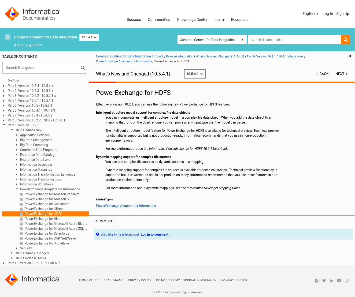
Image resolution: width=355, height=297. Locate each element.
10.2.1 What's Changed (32, 253)
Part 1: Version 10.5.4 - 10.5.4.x (30, 86)
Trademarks (114, 280)
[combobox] (294, 39)
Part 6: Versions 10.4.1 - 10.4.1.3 (31, 110)
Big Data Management (35, 140)
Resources (239, 19)
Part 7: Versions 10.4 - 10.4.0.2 (30, 115)
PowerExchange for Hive (42, 219)
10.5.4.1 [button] (89, 37)
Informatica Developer (35, 164)
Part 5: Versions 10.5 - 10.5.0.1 (30, 105)
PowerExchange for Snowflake (46, 243)
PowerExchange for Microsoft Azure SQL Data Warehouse (56, 228)
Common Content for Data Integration (45, 37)
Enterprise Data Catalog (37, 155)
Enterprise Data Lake (34, 160)
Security (25, 248)
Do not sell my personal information (186, 280)
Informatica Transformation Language (47, 174)
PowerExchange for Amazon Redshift (51, 194)
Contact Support (235, 280)
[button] (310, 13)
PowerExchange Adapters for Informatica (49, 189)
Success (134, 19)
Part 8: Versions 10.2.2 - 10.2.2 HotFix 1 (36, 120)
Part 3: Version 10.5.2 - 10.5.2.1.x (32, 96)
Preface (13, 81)
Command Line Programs (38, 150)
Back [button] (324, 74)
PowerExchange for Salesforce (46, 233)
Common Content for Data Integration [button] (207, 40)
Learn (219, 19)
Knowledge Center (192, 19)
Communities (159, 19)
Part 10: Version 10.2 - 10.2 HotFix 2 (34, 263)
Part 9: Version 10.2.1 (23, 125)
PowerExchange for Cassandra (46, 204)
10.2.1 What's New (28, 130)
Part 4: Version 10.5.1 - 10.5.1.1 (30, 100)
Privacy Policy (140, 280)
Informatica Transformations (40, 179)
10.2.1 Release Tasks (30, 258)
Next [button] (340, 74)
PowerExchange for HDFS (43, 214)
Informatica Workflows (36, 184)
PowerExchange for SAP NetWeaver (50, 238)
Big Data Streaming (33, 145)
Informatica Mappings (35, 169)
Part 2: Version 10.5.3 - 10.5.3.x (30, 91)
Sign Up (342, 13)
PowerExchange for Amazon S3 (47, 199)
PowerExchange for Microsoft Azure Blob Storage (56, 224)
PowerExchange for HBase (43, 209)
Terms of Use (88, 280)
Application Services (34, 135)
